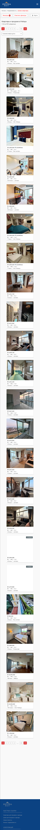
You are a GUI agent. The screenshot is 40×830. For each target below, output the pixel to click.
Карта (35, 15)
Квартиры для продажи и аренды (12, 815)
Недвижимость (11, 10)
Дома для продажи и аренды (11, 817)
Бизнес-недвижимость (9, 822)
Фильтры (7, 15)
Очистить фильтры (20, 15)
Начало (4, 10)
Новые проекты (7, 820)
